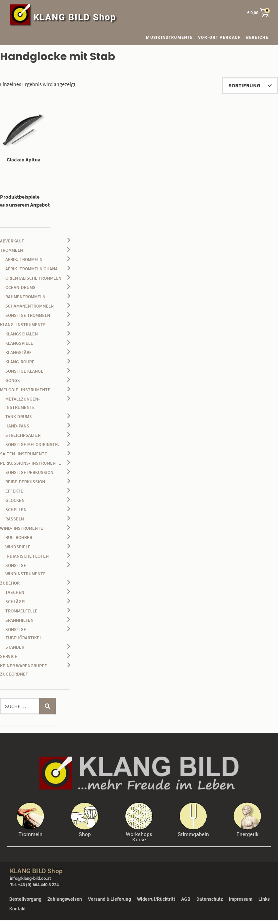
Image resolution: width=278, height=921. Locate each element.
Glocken (15, 501)
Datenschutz (209, 899)
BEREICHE (259, 38)
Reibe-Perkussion (25, 482)
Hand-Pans (17, 426)
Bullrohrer (18, 538)
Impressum (240, 899)
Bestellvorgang (25, 899)
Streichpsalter (22, 436)
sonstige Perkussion (29, 473)
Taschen (14, 593)
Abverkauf (12, 241)
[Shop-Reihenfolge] (250, 85)
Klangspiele (19, 344)
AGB (185, 899)
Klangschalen (21, 334)
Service (8, 657)
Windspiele (18, 547)
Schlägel (16, 602)
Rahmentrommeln (25, 297)
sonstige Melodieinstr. (32, 445)
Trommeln (11, 251)
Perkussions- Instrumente (30, 464)
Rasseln (14, 519)
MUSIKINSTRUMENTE (169, 37)
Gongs (12, 381)
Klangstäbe (18, 353)
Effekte (14, 492)
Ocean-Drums (20, 288)
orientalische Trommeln (33, 279)
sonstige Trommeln (27, 316)
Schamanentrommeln (29, 307)
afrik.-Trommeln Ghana (31, 269)
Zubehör (10, 584)
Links (264, 899)
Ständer (14, 648)
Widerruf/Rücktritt (156, 899)
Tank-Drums (18, 417)
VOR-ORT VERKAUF (219, 37)
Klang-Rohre (20, 362)
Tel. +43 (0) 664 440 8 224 (34, 885)
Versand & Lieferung (109, 899)
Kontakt (17, 909)
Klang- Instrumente (23, 325)
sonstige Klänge (24, 372)
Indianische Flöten (27, 557)
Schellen (16, 510)
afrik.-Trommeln (23, 260)
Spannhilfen (19, 621)
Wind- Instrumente (21, 529)
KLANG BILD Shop (75, 17)
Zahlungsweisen (64, 899)
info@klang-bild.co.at (30, 878)
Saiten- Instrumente (23, 454)
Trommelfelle (21, 611)
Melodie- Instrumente (25, 390)
